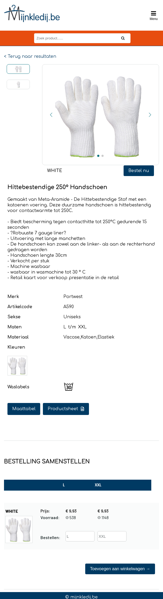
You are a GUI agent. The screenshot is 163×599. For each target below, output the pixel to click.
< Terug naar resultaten (30, 56)
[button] (51, 115)
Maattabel (23, 408)
